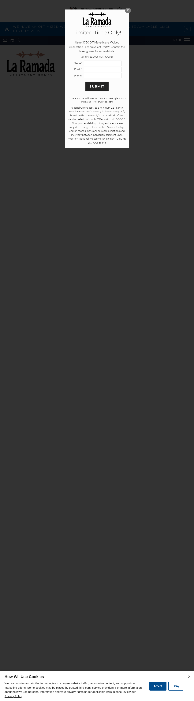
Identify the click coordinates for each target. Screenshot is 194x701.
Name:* (78, 63)
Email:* (78, 69)
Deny (176, 686)
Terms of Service (99, 101)
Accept (158, 686)
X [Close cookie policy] (189, 676)
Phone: (78, 75)
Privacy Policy (13, 696)
